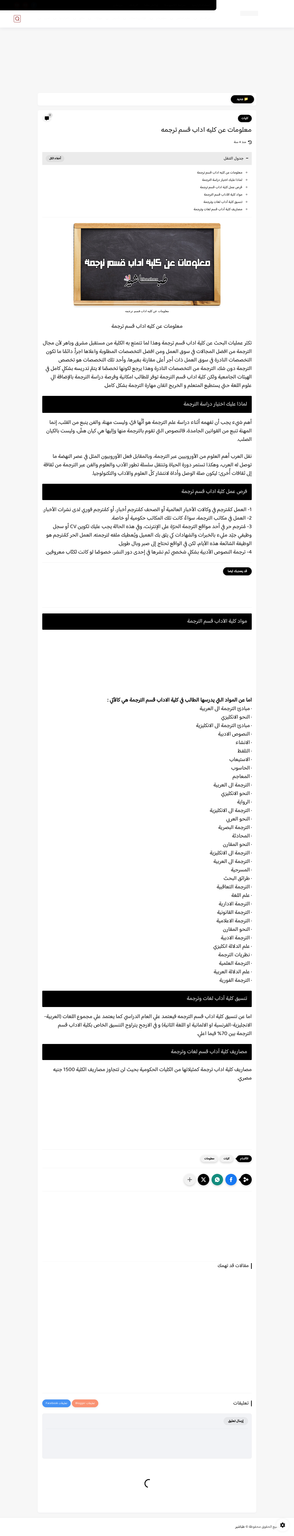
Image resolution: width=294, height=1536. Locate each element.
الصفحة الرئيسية (201, 5)
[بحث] (17, 18)
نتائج (82, 18)
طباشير (240, 1527)
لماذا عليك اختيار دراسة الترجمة (222, 180)
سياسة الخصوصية (175, 5)
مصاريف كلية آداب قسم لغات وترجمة (218, 209)
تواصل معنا (151, 5)
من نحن (118, 5)
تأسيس (116, 18)
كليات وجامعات (138, 18)
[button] (231, 1179)
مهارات (98, 18)
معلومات (209, 1158)
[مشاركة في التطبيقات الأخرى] (189, 1179)
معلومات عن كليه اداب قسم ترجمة (219, 173)
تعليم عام (161, 18)
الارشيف (133, 5)
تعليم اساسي (183, 18)
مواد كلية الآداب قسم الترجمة (223, 195)
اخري (47, 18)
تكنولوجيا (64, 18)
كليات (244, 118)
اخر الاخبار (205, 18)
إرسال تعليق (235, 1421)
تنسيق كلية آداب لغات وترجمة (223, 202)
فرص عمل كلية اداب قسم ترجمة (221, 187)
